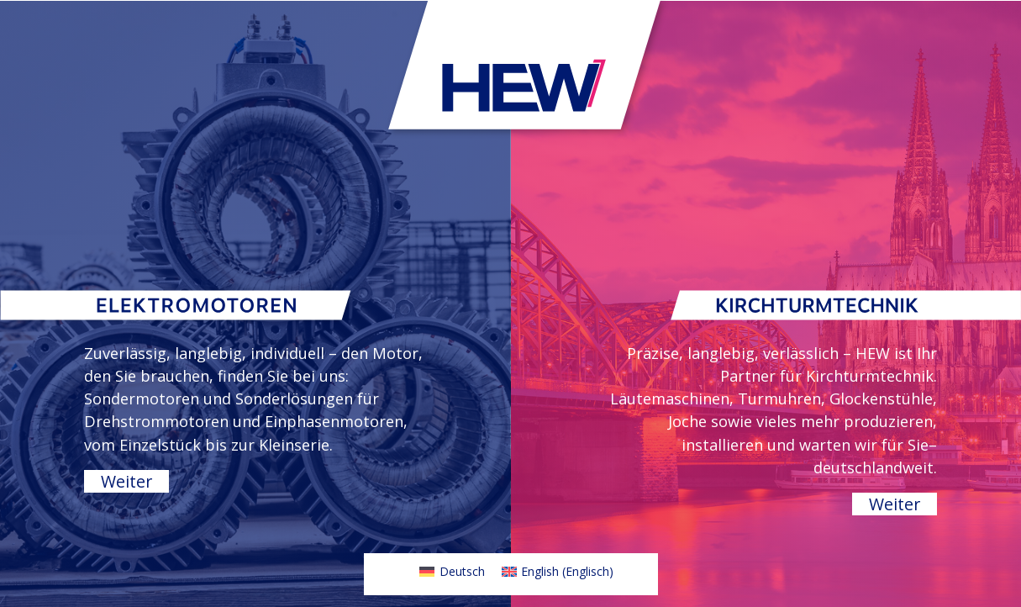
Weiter (126, 481)
